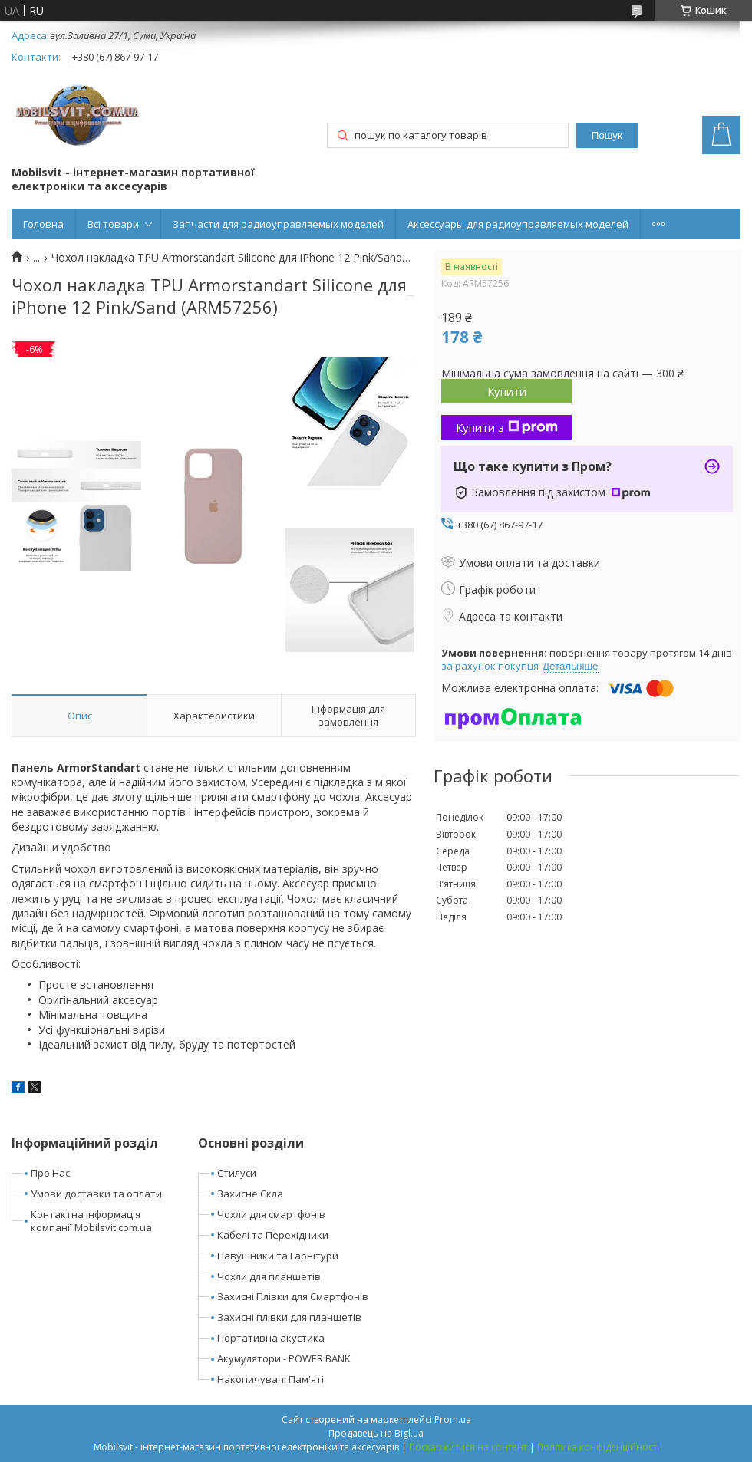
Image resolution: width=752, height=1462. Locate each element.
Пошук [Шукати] (607, 135)
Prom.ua (452, 1419)
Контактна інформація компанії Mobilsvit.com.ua (91, 1220)
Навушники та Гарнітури (277, 1256)
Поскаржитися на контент (468, 1447)
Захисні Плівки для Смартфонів (292, 1296)
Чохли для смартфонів (271, 1214)
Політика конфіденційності (598, 1447)
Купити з (507, 427)
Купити (506, 391)
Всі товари (113, 224)
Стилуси (236, 1173)
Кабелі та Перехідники (272, 1235)
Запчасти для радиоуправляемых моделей (278, 224)
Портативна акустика (271, 1338)
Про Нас (50, 1173)
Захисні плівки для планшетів (289, 1317)
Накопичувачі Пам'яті (270, 1379)
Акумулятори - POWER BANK (284, 1358)
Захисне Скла (250, 1193)
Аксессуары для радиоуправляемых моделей (517, 224)
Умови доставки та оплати (96, 1193)
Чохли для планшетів (269, 1276)
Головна (43, 224)
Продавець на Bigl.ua (376, 1433)
